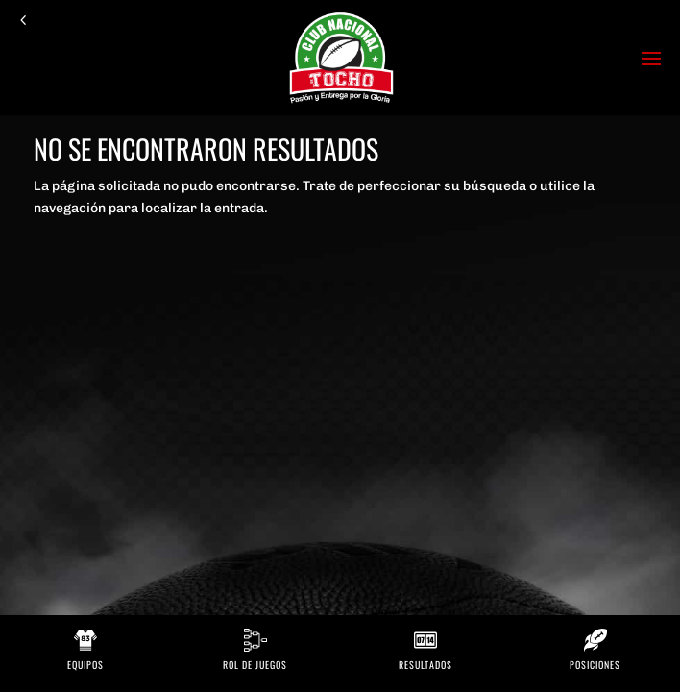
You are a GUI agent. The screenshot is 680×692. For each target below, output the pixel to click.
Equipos (85, 664)
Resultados (425, 664)
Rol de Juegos (255, 664)
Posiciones (595, 664)
